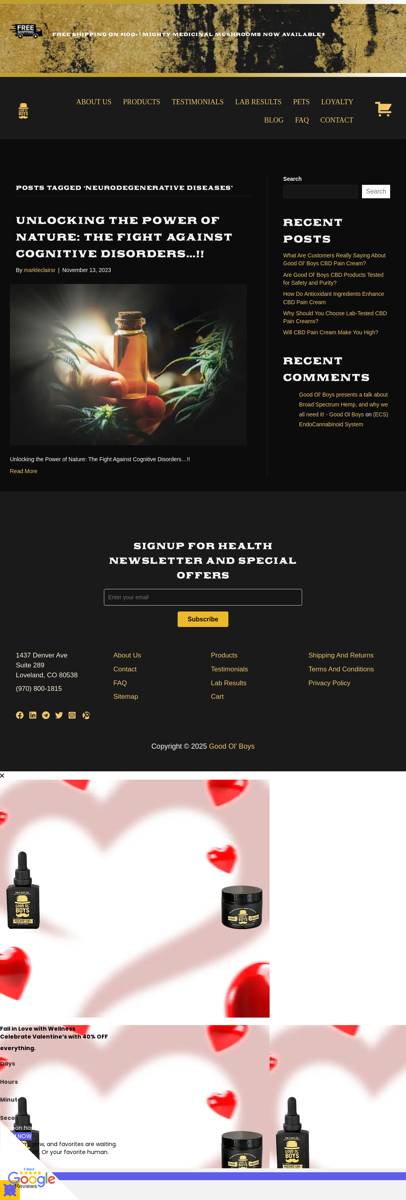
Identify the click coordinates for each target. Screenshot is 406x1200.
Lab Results (258, 102)
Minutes (12, 1100)
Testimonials (198, 102)
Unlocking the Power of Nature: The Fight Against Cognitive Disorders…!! (124, 237)
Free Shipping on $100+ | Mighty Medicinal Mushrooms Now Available (189, 34)
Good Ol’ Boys (232, 746)
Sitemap (125, 696)
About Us (93, 102)
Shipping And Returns (340, 655)
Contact (337, 120)
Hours (9, 1082)
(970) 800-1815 (39, 688)
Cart (217, 696)
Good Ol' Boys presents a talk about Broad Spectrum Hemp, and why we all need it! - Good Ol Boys (343, 404)
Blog (273, 120)
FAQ (302, 120)
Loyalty (337, 102)
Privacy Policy (329, 683)
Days (7, 1064)
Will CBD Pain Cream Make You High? (330, 332)
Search (292, 179)
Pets (301, 102)
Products (141, 102)
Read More (23, 471)
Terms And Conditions (341, 669)
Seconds (13, 1118)
